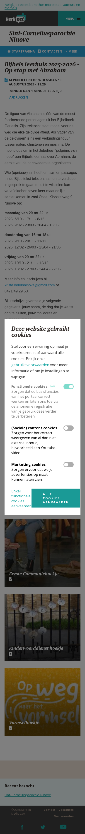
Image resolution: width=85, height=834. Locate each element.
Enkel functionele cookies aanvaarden (21, 498)
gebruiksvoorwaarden (30, 364)
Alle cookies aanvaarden (56, 498)
